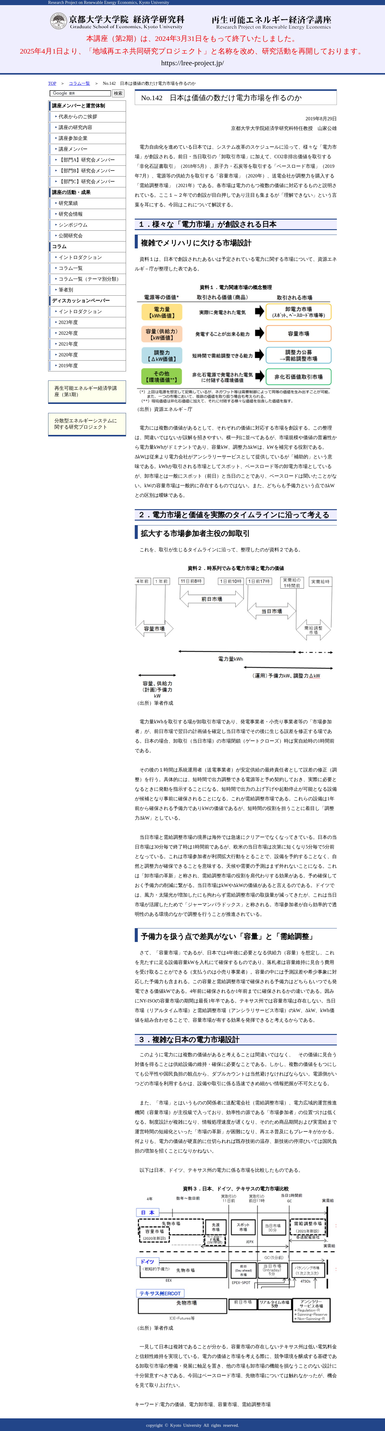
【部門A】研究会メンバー (85, 159)
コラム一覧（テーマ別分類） (88, 279)
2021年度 (66, 343)
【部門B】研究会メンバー (85, 170)
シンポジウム (71, 224)
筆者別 (64, 289)
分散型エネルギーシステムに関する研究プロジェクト (85, 423)
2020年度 (66, 354)
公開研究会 (69, 235)
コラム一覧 (79, 83)
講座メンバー (71, 149)
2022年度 (66, 333)
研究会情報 (69, 214)
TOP (52, 83)
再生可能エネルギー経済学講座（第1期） (85, 391)
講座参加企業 (71, 138)
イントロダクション (78, 257)
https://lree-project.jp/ (192, 63)
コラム (59, 246)
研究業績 (66, 203)
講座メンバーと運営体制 (78, 105)
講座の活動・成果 (71, 192)
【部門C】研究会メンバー (85, 181)
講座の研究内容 (73, 127)
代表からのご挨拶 (76, 116)
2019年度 (66, 365)
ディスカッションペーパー (81, 300)
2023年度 (66, 322)
